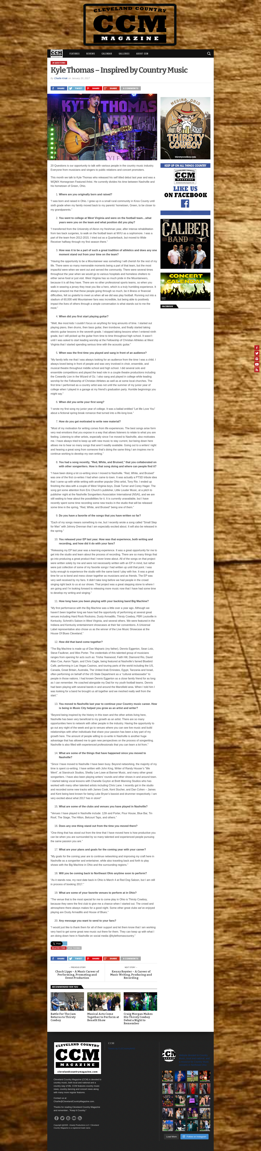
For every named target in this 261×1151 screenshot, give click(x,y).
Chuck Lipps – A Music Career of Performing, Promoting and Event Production (77, 974)
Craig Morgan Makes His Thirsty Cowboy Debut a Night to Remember (138, 1018)
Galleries (124, 53)
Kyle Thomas (74, 948)
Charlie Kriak (60, 78)
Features (74, 53)
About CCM (142, 53)
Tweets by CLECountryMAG (121, 1048)
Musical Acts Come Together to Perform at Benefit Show (103, 1017)
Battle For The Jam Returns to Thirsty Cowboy (63, 1017)
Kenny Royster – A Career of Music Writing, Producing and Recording (131, 974)
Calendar (107, 53)
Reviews (90, 53)
